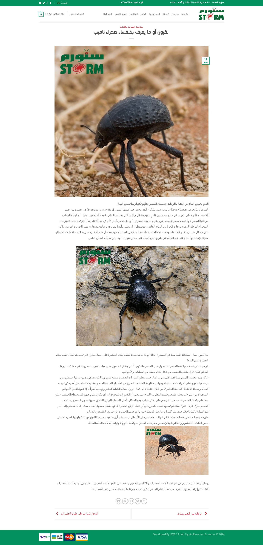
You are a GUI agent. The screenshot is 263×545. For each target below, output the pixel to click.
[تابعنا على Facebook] (50, 3)
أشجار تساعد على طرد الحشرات (76, 513)
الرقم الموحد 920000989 (131, 3)
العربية (60, 3)
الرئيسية (185, 14)
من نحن (175, 14)
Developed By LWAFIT (166, 534)
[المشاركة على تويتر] (138, 501)
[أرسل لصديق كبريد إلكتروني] (131, 501)
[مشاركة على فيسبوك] (144, 501)
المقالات (134, 14)
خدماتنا (166, 14)
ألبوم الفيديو (121, 14)
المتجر (143, 14)
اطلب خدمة (154, 14)
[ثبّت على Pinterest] (125, 501)
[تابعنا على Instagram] (47, 3)
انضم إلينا (107, 14)
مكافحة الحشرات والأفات (131, 27)
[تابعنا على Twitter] (44, 3)
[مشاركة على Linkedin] (118, 501)
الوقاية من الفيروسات (192, 513)
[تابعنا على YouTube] (40, 3)
